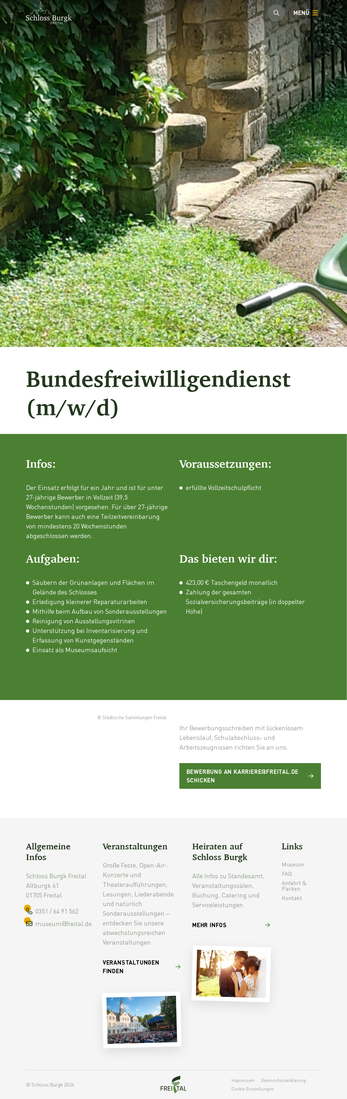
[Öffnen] (305, 13)
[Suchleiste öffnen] (276, 12)
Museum (293, 864)
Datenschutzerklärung (283, 1080)
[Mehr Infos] (231, 928)
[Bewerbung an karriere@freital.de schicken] (250, 776)
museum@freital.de (63, 923)
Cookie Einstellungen (252, 1089)
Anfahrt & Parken (294, 885)
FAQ (287, 873)
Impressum (243, 1080)
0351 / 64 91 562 (56, 911)
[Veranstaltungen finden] (142, 969)
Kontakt (292, 897)
